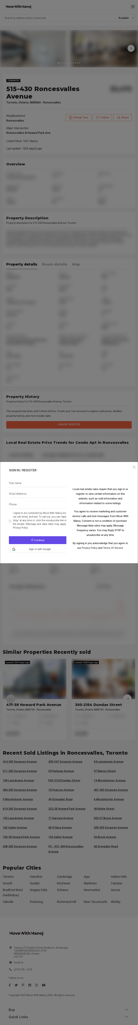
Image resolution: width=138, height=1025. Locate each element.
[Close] (134, 467)
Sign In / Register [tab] (23, 470)
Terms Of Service (113, 547)
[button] (38, 549)
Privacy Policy (20, 527)
